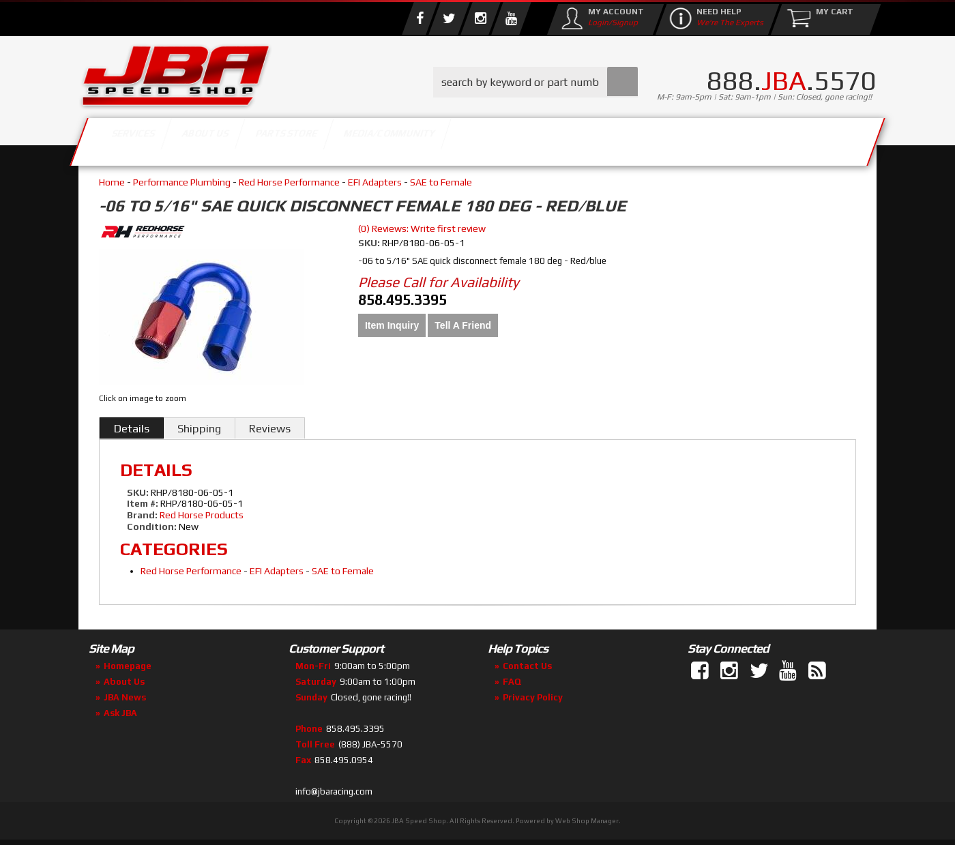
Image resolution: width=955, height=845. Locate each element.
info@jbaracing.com (333, 791)
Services (154, 138)
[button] (535, 82)
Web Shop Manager (587, 821)
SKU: (370, 242)
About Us (278, 138)
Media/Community (592, 138)
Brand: (142, 514)
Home (112, 182)
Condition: (152, 526)
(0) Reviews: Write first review (422, 228)
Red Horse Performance (289, 182)
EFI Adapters (375, 182)
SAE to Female (441, 182)
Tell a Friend (463, 325)
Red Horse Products (202, 514)
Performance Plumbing (182, 182)
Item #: (143, 503)
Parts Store (418, 138)
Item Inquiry (392, 325)
